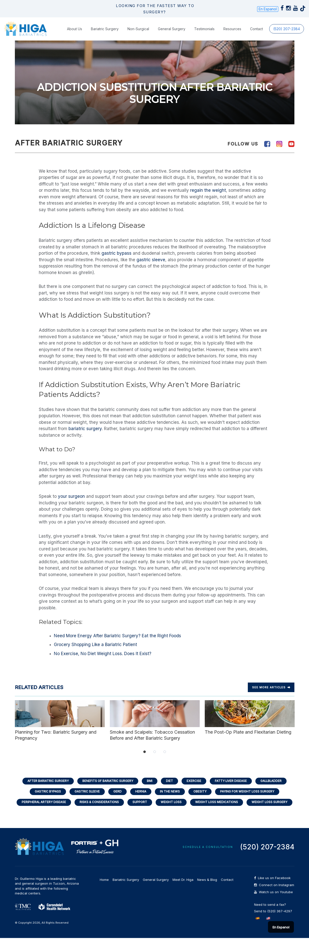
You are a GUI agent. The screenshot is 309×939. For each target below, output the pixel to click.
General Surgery (171, 28)
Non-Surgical (138, 28)
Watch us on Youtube (273, 893)
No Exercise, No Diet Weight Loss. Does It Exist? (102, 653)
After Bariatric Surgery (44, 781)
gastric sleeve (150, 259)
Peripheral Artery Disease (40, 803)
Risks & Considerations (98, 803)
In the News (170, 792)
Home (104, 881)
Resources (232, 28)
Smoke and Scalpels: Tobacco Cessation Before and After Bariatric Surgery (155, 720)
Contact (256, 28)
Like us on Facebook (272, 879)
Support (139, 803)
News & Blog (207, 881)
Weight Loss (171, 803)
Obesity (201, 792)
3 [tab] (164, 751)
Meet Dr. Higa (183, 881)
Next (299, 720)
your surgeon (71, 496)
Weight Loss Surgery (272, 803)
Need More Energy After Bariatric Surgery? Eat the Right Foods (117, 635)
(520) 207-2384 (286, 28)
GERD (116, 792)
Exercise (194, 781)
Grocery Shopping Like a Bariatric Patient (95, 644)
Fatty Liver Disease (232, 781)
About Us (74, 28)
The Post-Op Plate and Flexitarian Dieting (250, 717)
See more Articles (271, 687)
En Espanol (268, 9)
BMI (149, 781)
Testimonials (204, 28)
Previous (9, 720)
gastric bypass (116, 252)
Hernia (140, 792)
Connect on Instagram (274, 886)
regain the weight (208, 190)
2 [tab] (154, 751)
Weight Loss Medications (218, 803)
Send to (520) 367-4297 (273, 912)
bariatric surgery (85, 428)
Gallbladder (274, 781)
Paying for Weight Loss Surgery (250, 792)
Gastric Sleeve (85, 792)
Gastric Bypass (44, 792)
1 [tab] (144, 751)
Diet (169, 781)
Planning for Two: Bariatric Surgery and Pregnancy (60, 720)
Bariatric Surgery (105, 28)
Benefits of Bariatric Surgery (106, 781)
